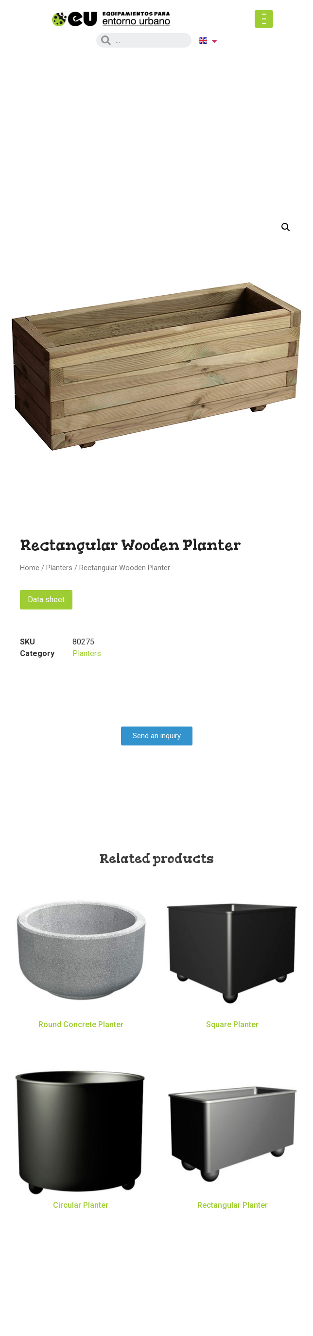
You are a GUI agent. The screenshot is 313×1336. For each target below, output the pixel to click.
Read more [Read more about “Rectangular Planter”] (232, 1221)
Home (29, 567)
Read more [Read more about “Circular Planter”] (81, 1221)
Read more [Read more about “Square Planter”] (232, 1041)
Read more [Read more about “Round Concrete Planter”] (81, 1041)
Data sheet (46, 599)
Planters (59, 567)
